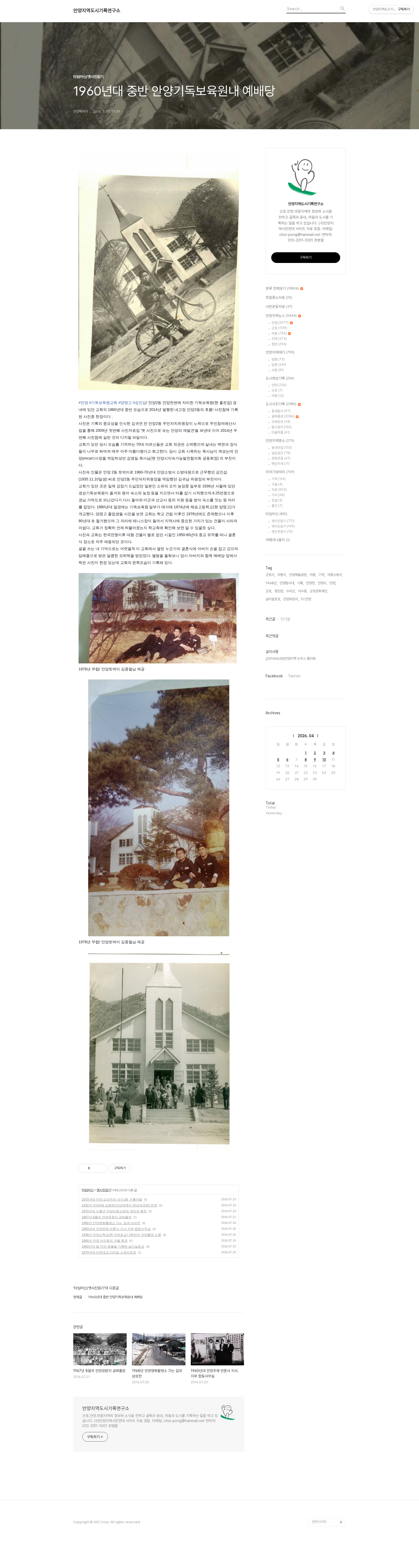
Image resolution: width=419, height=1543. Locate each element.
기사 (278, 495)
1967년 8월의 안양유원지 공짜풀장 (106, 1217)
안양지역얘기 (280, 352)
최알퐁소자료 (279, 297)
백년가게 (280, 464)
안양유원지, (291, 599)
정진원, (279, 591)
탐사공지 (281, 427)
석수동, (303, 591)
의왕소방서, (335, 575)
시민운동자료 (279, 307)
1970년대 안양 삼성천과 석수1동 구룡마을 (112, 1199)
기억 (278, 479)
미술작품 (280, 432)
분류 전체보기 (284, 288)
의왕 (281, 333)
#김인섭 (139, 402)
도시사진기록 (283, 404)
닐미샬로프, (273, 599)
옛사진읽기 (103, 1190)
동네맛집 (281, 448)
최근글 (270, 619)
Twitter (294, 676)
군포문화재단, (319, 591)
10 (324, 760)
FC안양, (306, 599)
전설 (276, 500)
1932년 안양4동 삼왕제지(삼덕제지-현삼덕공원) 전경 (119, 1205)
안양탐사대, (287, 583)
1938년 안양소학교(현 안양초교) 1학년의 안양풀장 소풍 (121, 1235)
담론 (278, 365)
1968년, (271, 583)
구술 (276, 484)
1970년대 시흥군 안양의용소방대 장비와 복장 (114, 1211)
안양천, (311, 583)
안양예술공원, (298, 575)
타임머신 (88, 1190)
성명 (278, 359)
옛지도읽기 (283, 526)
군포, (269, 591)
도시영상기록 (280, 378)
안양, (332, 583)
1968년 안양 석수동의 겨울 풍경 (104, 1241)
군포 (279, 328)
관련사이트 (319, 1522)
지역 (279, 339)
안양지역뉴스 (283, 316)
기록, (300, 583)
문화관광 (280, 458)
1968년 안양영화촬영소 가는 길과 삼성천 (111, 1223)
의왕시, (282, 575)
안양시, (322, 583)
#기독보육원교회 (103, 402)
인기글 (285, 619)
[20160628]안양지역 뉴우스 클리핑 (291, 658)
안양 (282, 323)
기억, (322, 575)
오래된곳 (280, 422)
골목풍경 (284, 416)
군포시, (270, 575)
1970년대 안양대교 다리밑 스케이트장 (109, 1252)
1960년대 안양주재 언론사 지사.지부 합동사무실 (116, 1229)
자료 (279, 490)
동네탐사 (280, 411)
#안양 (83, 402)
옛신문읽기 (282, 532)
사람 (277, 370)
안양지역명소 (280, 441)
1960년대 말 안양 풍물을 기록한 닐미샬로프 (113, 1246)
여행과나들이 (278, 540)
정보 (278, 344)
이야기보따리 (280, 472)
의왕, (313, 575)
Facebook (274, 676)
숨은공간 (280, 453)
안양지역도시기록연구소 (96, 10)
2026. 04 (306, 736)
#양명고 (125, 402)
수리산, (291, 591)
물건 (276, 506)
